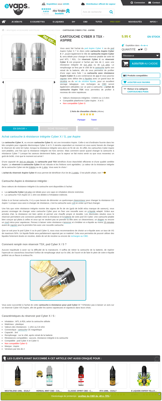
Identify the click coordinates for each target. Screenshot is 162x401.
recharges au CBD (79, 236)
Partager (81, 120)
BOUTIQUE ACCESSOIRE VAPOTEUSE (23, 30)
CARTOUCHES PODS (51, 30)
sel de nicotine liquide (85, 81)
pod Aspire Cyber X (94, 48)
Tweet (94, 120)
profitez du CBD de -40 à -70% (93, 396)
